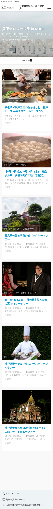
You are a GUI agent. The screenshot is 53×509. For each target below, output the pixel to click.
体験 (12, 101)
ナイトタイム (26, 421)
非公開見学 (25, 229)
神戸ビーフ (20, 101)
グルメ (6, 101)
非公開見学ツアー (39, 421)
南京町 (23, 165)
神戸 (17, 165)
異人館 (16, 229)
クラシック (32, 293)
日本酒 (23, 293)
